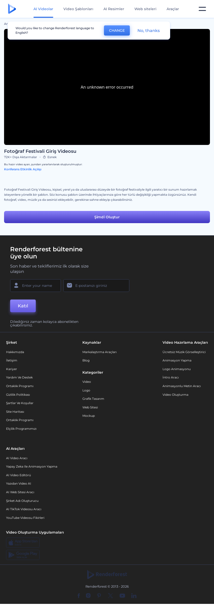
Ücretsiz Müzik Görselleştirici (184, 352)
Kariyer (11, 369)
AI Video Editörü (18, 475)
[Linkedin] (133, 596)
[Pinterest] (99, 596)
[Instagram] (88, 596)
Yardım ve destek (19, 377)
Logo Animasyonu (177, 369)
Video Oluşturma (175, 394)
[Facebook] (79, 596)
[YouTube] (122, 596)
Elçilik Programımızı (21, 429)
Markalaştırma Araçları (99, 352)
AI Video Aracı (16, 458)
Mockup (88, 416)
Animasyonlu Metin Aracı (182, 386)
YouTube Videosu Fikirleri (25, 518)
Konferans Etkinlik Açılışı (22, 169)
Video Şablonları (78, 9)
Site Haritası (15, 411)
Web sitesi (90, 407)
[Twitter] (110, 596)
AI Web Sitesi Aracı (20, 492)
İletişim (11, 360)
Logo (86, 390)
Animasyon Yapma (177, 360)
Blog (86, 360)
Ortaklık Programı (19, 386)
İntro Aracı (171, 377)
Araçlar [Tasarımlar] (173, 9)
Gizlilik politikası (18, 394)
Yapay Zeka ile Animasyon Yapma (31, 466)
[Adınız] (35, 285)
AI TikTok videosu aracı (23, 509)
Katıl (23, 306)
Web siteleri (145, 9)
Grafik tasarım (93, 399)
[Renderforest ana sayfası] (12, 9)
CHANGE (117, 30)
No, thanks (148, 30)
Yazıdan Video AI (18, 483)
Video (86, 382)
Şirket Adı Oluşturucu (22, 501)
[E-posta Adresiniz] (96, 285)
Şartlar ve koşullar (19, 403)
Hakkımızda (15, 352)
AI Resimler (113, 9)
